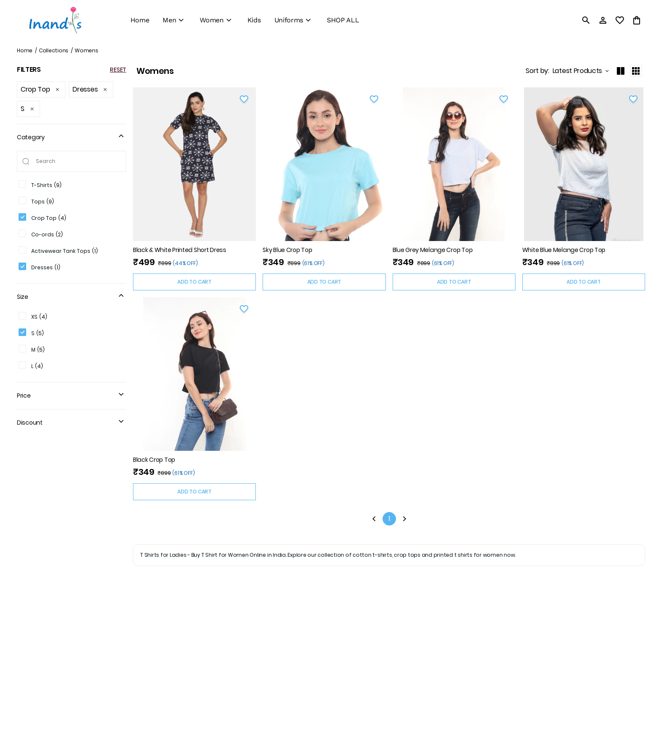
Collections (53, 50)
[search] (586, 20)
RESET (118, 69)
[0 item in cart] (637, 20)
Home (25, 50)
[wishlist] (620, 20)
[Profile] (603, 20)
